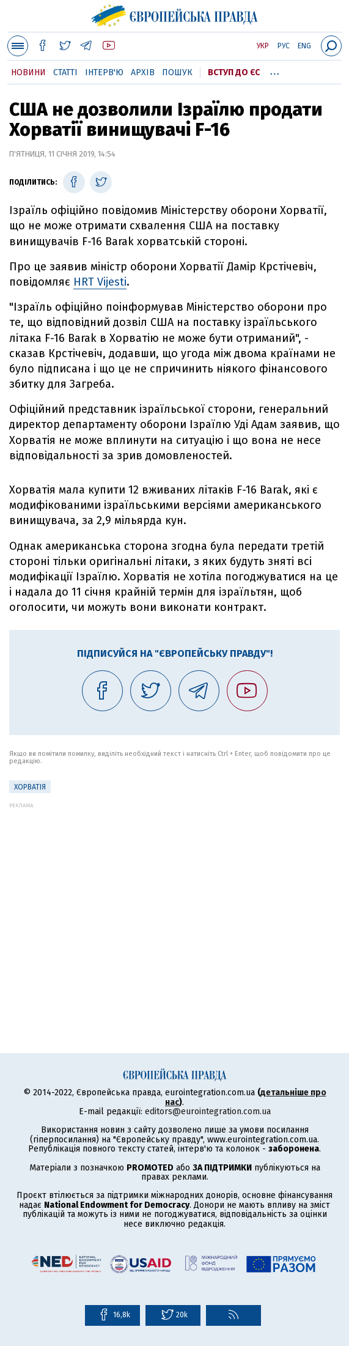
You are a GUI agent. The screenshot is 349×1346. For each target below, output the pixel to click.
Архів (143, 72)
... (275, 70)
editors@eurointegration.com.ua (208, 1111)
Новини (28, 72)
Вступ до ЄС (234, 72)
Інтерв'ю (104, 72)
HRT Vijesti (100, 282)
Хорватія (30, 787)
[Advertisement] (174, 894)
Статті (65, 72)
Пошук (177, 72)
